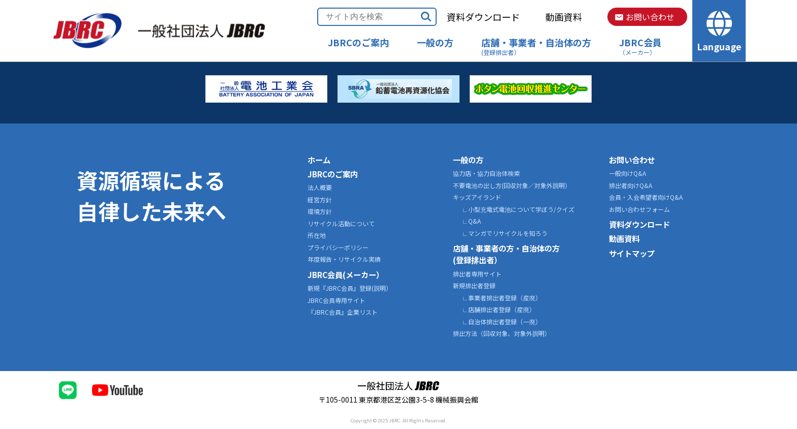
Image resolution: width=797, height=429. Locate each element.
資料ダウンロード (483, 16)
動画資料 (563, 16)
